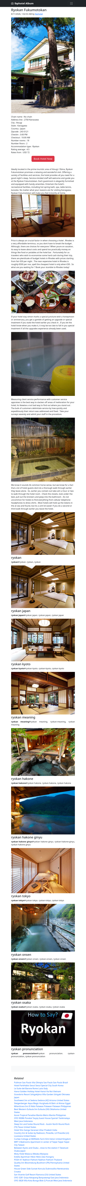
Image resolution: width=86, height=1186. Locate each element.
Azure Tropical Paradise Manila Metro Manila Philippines (40, 1115)
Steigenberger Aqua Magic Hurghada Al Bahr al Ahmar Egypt (42, 1103)
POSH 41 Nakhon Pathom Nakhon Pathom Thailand (38, 1159)
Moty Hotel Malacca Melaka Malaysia (31, 1153)
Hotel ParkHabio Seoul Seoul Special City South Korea (39, 1085)
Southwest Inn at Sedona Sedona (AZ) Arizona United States (41, 1100)
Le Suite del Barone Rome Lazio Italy (31, 1088)
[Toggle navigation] (71, 3)
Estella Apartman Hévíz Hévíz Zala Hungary (34, 1156)
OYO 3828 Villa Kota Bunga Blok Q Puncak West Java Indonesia (43, 1180)
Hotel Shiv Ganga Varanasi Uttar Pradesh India (35, 1130)
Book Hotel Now (43, 158)
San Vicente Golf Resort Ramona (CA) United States (37, 1174)
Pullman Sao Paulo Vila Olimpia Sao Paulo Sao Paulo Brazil (41, 1082)
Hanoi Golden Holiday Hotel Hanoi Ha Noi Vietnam (37, 1091)
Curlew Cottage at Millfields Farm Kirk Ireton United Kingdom (42, 1139)
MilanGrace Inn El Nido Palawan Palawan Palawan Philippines (42, 1106)
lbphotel (39, 14)
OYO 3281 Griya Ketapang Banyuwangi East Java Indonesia (41, 1177)
